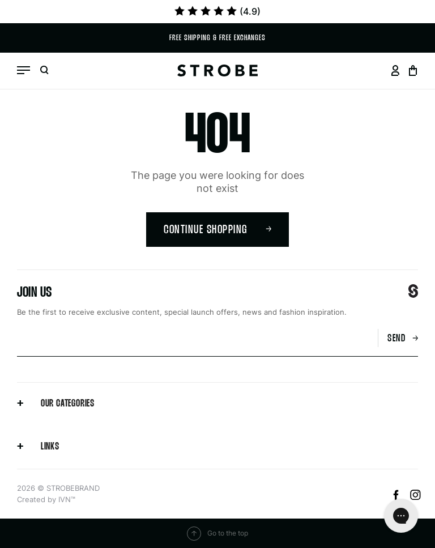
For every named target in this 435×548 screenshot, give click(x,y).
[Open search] (44, 70)
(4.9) (217, 11)
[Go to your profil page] (395, 70)
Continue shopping (217, 230)
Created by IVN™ (46, 499)
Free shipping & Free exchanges (217, 38)
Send (402, 339)
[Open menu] (23, 70)
